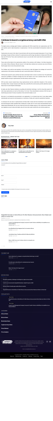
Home (2, 36)
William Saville (11, 257)
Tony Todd (6, 42)
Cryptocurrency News (9, 36)
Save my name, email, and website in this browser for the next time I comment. (16, 189)
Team (41, 356)
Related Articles (5, 136)
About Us (12, 356)
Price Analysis (4, 332)
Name (2, 175)
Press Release (4, 328)
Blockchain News (14, 147)
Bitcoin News (31, 147)
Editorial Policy (18, 356)
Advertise (30, 356)
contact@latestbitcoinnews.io (30, 349)
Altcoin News (4, 313)
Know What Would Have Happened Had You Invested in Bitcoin (38, 115)
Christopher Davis (11, 225)
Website (2, 184)
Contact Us (25, 356)
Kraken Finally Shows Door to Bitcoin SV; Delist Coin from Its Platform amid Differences (14, 115)
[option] (9, 146)
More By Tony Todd (14, 136)
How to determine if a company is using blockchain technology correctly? (8, 152)
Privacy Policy (36, 356)
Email (2, 180)
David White (11, 241)
